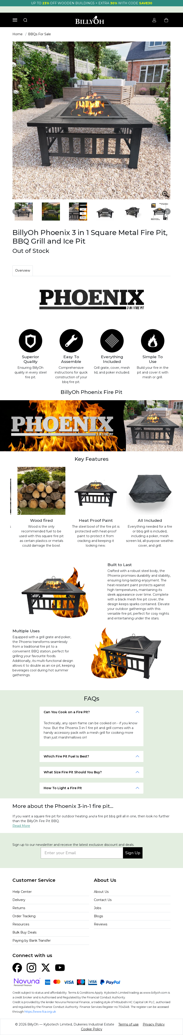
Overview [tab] (22, 270)
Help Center (22, 892)
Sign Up (132, 853)
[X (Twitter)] (45, 967)
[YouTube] (60, 967)
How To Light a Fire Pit (63, 788)
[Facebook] (17, 967)
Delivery (18, 900)
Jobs (97, 908)
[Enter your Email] (82, 853)
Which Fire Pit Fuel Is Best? (66, 756)
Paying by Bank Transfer (31, 941)
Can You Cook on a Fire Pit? (67, 712)
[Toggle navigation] (14, 20)
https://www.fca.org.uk (40, 1011)
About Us (101, 892)
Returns (18, 908)
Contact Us (103, 900)
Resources (20, 924)
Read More (21, 826)
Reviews (100, 924)
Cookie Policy (91, 1029)
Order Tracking (24, 916)
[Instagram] (31, 967)
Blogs (98, 916)
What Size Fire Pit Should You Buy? (73, 772)
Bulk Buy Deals (24, 932)
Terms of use (128, 1024)
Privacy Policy (154, 1024)
